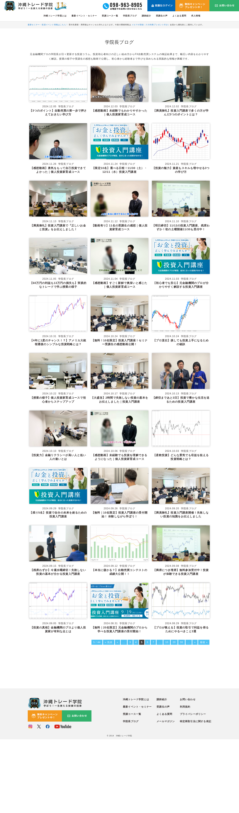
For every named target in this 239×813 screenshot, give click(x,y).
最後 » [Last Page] (204, 640)
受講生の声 (162, 15)
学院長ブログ (130, 15)
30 (181, 640)
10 (166, 640)
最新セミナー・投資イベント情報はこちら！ (48, 25)
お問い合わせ (188, 773)
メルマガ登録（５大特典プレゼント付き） (151, 25)
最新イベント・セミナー (84, 15)
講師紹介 (146, 15)
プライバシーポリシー (193, 788)
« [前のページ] (117, 640)
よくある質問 (179, 15)
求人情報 (195, 15)
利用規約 (185, 780)
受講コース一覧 (110, 15)
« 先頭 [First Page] (108, 640)
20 (174, 640)
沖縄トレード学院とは (55, 15)
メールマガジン (166, 795)
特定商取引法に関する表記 (195, 795)
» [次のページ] (195, 640)
